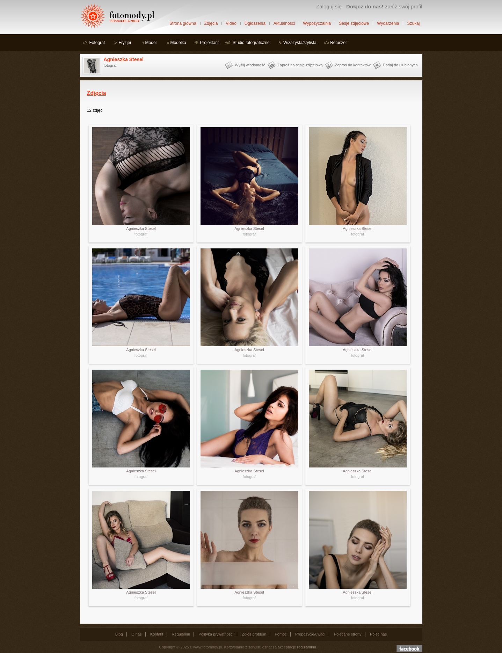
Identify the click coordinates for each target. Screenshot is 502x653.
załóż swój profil (384, 6)
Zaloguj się (329, 6)
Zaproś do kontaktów (353, 65)
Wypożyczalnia (317, 23)
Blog (119, 634)
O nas (136, 634)
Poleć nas (378, 634)
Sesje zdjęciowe (354, 23)
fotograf (140, 234)
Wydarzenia (388, 23)
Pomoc (281, 634)
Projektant (209, 42)
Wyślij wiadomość (250, 65)
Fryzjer (125, 42)
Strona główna (182, 23)
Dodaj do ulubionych (400, 65)
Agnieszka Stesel (124, 59)
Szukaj (413, 23)
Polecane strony (348, 634)
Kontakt (156, 634)
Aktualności (284, 23)
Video (231, 23)
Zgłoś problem (254, 634)
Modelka (178, 42)
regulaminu (306, 647)
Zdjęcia (211, 23)
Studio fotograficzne (251, 42)
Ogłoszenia (255, 23)
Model (151, 42)
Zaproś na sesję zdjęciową (300, 65)
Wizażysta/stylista (300, 42)
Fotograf (97, 42)
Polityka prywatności (215, 634)
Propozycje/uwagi (310, 634)
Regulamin (181, 634)
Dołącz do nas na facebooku (409, 648)
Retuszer (338, 42)
